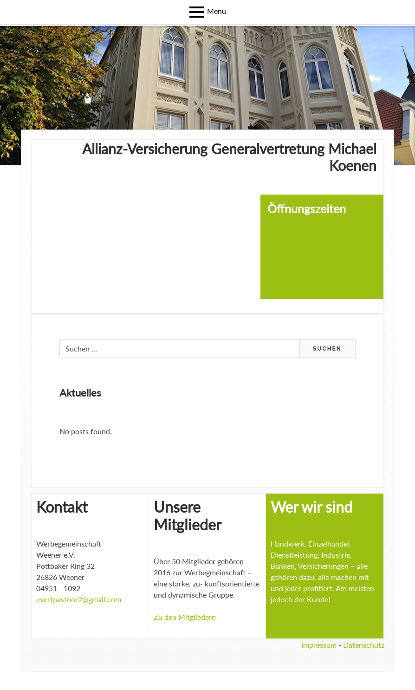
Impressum (319, 644)
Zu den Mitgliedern (185, 616)
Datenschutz (363, 644)
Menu (216, 11)
